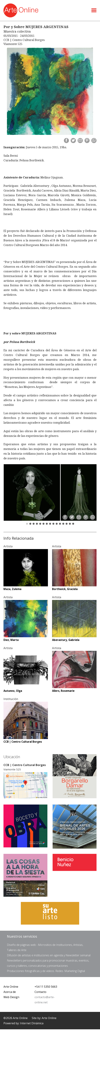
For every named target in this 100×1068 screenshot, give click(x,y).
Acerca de (9, 992)
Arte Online (10, 987)
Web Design (11, 997)
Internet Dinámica (31, 1023)
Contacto (40, 992)
